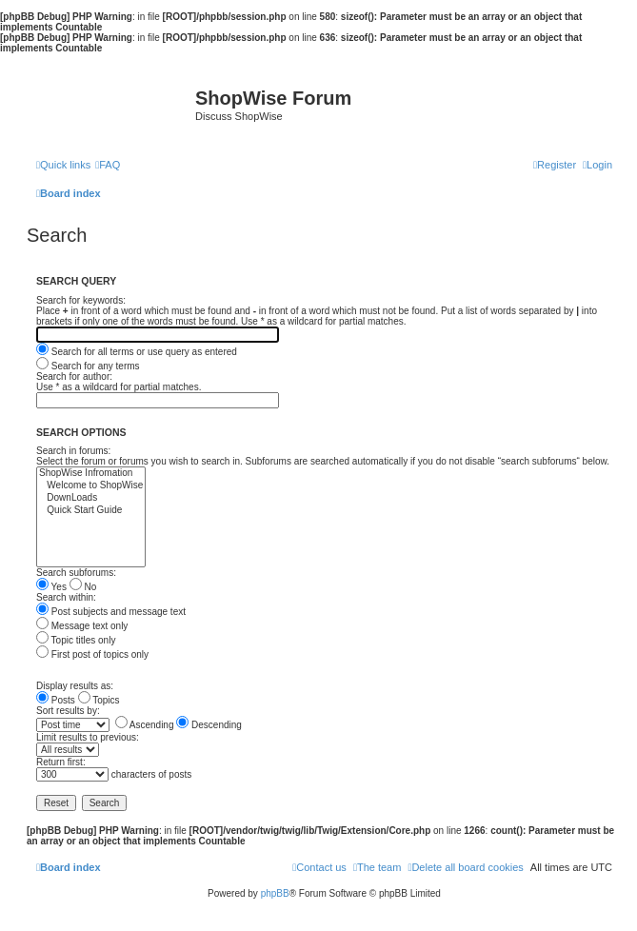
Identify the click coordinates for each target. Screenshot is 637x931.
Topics (99, 700)
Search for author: (74, 376)
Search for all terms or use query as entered (136, 352)
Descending (209, 725)
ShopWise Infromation (91, 473)
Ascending (144, 725)
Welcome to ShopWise (91, 486)
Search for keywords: (81, 300)
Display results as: (74, 686)
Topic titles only (75, 640)
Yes (51, 587)
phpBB (275, 893)
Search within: (66, 597)
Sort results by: (68, 710)
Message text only (82, 626)
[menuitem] (107, 164)
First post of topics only (92, 654)
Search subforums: (76, 572)
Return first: (61, 762)
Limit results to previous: (87, 737)
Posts (55, 700)
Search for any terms (88, 366)
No (83, 587)
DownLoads (91, 498)
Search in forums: (73, 451)
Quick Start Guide (91, 511)
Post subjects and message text (111, 611)
